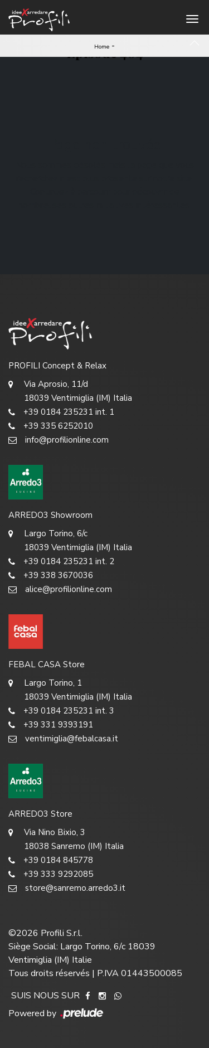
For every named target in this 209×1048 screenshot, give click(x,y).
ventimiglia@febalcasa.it (63, 739)
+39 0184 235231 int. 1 (61, 412)
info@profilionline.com (58, 440)
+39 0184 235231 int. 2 (61, 562)
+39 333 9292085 (50, 874)
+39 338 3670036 (50, 576)
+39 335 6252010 (50, 426)
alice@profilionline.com (60, 589)
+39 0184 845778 (50, 860)
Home (101, 47)
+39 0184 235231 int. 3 (61, 711)
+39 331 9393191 (50, 725)
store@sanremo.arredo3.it (66, 888)
